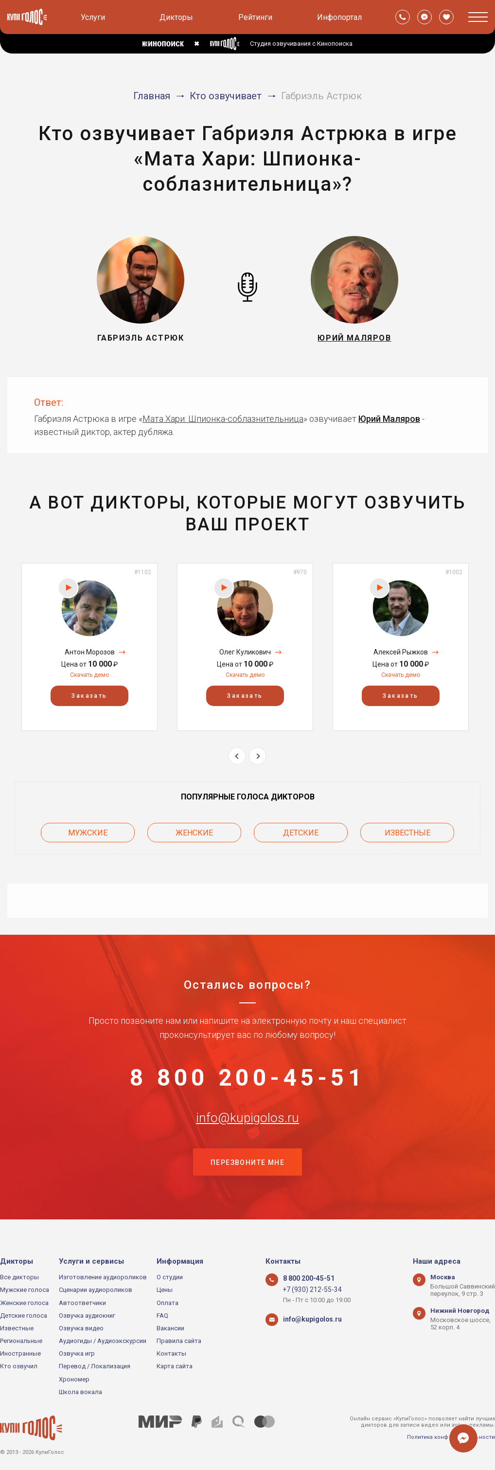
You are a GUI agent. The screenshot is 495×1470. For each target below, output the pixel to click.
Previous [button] (237, 756)
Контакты (171, 1354)
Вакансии (170, 1328)
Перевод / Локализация (94, 1366)
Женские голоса (24, 1303)
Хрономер (74, 1379)
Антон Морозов (90, 652)
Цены (165, 1290)
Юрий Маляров (389, 419)
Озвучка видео (81, 1328)
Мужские (87, 830)
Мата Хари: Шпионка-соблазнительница (222, 419)
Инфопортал (339, 17)
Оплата (167, 1303)
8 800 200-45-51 (247, 1077)
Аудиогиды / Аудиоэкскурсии (102, 1340)
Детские (300, 830)
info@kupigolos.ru (247, 1126)
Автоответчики (82, 1303)
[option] (89, 647)
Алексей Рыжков (400, 652)
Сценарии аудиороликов (95, 1290)
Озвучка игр (77, 1354)
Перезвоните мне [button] (247, 1175)
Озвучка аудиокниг (87, 1315)
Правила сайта (179, 1340)
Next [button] (257, 756)
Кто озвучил (18, 1366)
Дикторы (176, 17)
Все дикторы (19, 1277)
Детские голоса (23, 1315)
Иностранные (20, 1354)
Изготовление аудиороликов (103, 1277)
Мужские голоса (24, 1290)
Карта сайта (175, 1366)
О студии (170, 1277)
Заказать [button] (89, 695)
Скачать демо (89, 674)
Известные (407, 830)
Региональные (21, 1340)
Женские (194, 830)
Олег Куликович (245, 652)
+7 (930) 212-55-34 (309, 1290)
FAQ (162, 1315)
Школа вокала (80, 1392)
